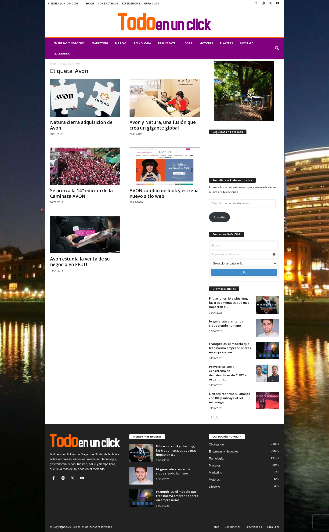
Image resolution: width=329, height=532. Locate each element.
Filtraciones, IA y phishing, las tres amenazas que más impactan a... (229, 302)
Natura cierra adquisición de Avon (81, 125)
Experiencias (131, 3)
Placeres (226, 43)
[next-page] (217, 417)
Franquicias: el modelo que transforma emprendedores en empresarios (230, 348)
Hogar (187, 43)
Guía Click (151, 3)
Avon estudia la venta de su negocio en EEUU (80, 262)
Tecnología (142, 43)
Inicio (53, 63)
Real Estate (166, 43)
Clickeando (62, 53)
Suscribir (219, 217)
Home (90, 3)
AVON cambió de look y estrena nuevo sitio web (164, 193)
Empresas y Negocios (69, 43)
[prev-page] (211, 417)
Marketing (100, 43)
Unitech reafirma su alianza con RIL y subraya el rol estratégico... (229, 398)
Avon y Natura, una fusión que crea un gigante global (163, 125)
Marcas (121, 43)
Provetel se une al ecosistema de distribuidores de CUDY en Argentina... (228, 373)
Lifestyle (246, 43)
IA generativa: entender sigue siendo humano (227, 323)
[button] (277, 48)
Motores (206, 43)
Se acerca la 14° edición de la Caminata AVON (81, 193)
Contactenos (108, 3)
